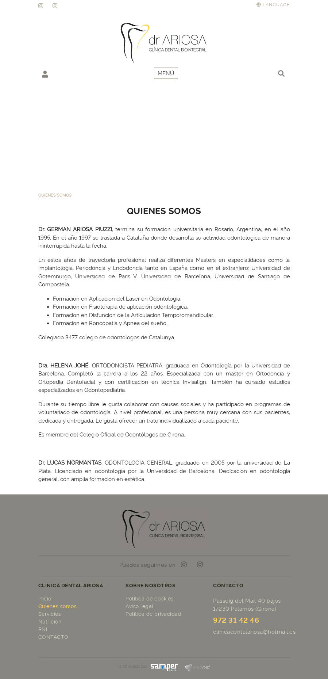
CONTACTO (53, 637)
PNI (42, 629)
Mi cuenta (45, 73)
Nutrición (50, 622)
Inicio (44, 599)
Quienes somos (57, 606)
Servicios (49, 614)
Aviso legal (140, 606)
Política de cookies (150, 599)
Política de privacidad (153, 614)
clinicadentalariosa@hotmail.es (254, 632)
